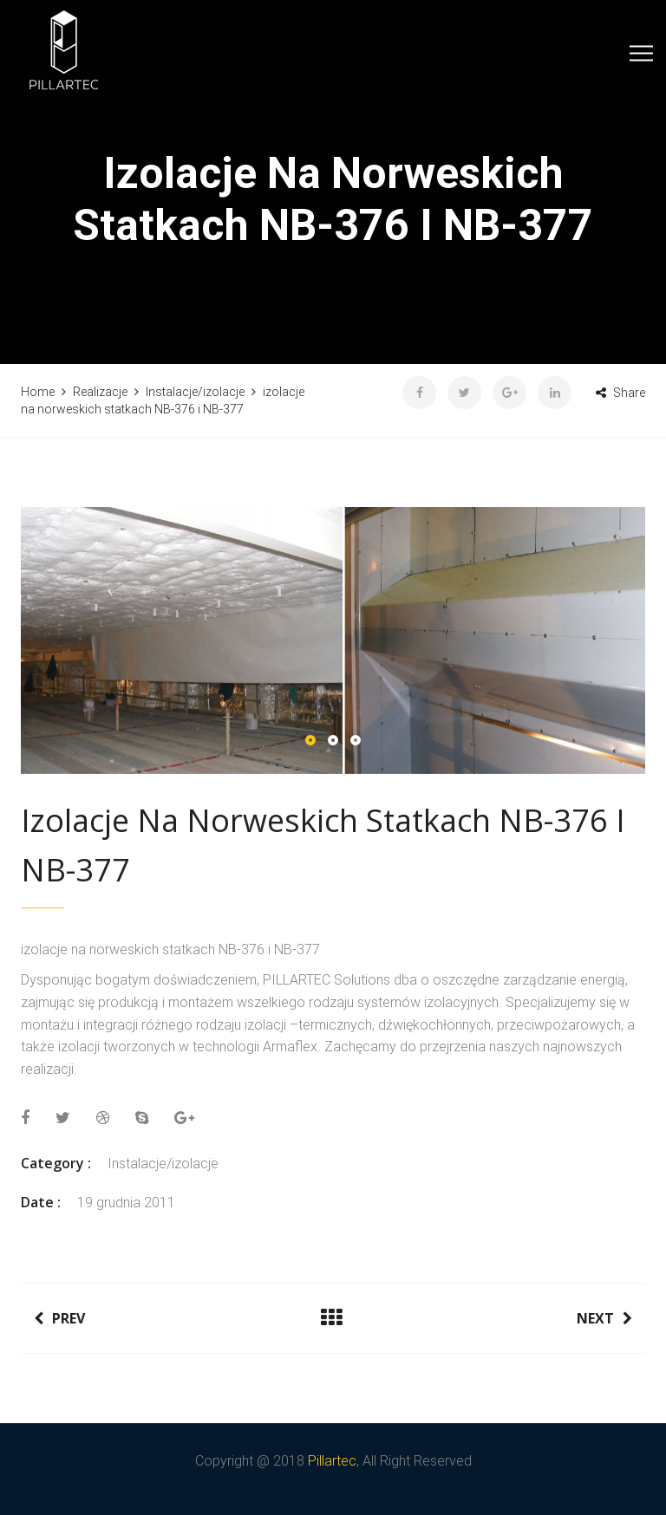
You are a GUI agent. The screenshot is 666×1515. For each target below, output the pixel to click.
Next (604, 1318)
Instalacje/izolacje (163, 1163)
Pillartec (332, 1461)
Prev (59, 1318)
